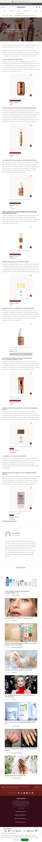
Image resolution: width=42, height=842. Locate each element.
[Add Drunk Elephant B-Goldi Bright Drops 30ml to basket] (31, 296)
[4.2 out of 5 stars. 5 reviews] (13, 351)
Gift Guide (36, 10)
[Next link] (41, 11)
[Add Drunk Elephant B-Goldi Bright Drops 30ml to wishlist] (31, 275)
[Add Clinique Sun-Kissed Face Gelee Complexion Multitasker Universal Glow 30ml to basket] (31, 394)
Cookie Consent (21, 808)
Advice (4, 10)
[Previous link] (1, 11)
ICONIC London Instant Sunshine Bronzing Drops (19, 108)
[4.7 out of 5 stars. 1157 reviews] (14, 451)
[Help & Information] (21, 811)
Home (3, 15)
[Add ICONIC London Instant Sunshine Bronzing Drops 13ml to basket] (31, 146)
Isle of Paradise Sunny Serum (12, 59)
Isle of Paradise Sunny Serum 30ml (17, 98)
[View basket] (39, 7)
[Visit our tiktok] (29, 793)
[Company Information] (21, 815)
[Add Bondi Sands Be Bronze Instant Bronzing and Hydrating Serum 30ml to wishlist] (31, 227)
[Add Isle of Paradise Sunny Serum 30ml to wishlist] (31, 75)
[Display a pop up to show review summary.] (18, 102)
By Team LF (14, 620)
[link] (36, 7)
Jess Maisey (16, 533)
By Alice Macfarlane (17, 647)
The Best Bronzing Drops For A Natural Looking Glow (25, 15)
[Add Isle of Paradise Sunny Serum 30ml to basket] (31, 95)
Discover (11, 15)
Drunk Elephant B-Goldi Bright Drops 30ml (19, 299)
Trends (18, 10)
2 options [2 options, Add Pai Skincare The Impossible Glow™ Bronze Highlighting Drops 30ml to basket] (12, 208)
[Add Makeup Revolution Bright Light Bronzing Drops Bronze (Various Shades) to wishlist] (31, 487)
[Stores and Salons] (21, 822)
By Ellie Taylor (15, 726)
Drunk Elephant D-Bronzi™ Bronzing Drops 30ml (21, 446)
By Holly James (16, 595)
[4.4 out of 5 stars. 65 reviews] (14, 256)
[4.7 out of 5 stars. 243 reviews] (14, 205)
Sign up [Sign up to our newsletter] (37, 787)
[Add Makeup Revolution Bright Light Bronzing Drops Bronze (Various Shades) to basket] (31, 508)
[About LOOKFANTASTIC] (21, 818)
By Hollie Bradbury (16, 778)
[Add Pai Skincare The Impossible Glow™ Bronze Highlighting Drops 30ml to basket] (31, 196)
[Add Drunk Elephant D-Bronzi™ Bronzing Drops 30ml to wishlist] (31, 423)
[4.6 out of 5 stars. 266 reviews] (14, 303)
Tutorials (11, 10)
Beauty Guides (27, 10)
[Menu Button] (1, 7)
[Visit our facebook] (18, 793)
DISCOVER (4, 26)
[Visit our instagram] (24, 793)
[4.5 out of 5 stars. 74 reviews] (14, 403)
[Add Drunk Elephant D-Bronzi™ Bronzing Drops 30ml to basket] (31, 443)
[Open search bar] (4, 7)
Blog (7, 15)
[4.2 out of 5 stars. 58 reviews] (13, 103)
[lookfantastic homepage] (21, 7)
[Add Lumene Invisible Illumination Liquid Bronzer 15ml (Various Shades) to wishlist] (31, 324)
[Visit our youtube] (27, 793)
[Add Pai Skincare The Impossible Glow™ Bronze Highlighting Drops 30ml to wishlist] (31, 175)
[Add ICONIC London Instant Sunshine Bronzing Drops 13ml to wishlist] (31, 125)
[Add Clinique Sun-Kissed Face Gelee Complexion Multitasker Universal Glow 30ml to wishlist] (31, 373)
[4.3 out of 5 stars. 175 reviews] (14, 517)
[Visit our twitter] (21, 793)
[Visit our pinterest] (32, 793)
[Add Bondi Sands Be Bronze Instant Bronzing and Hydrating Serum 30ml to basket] (31, 247)
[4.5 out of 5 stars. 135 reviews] (14, 155)
